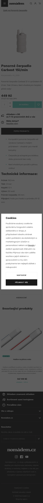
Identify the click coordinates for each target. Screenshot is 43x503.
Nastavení (21, 275)
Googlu (31, 245)
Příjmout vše (21, 282)
